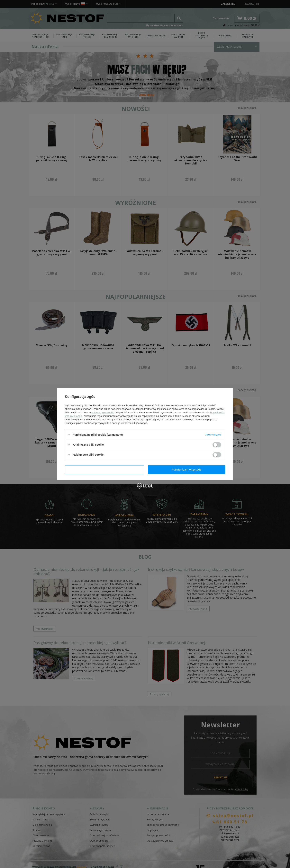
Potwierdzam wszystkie (186, 469)
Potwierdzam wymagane (104, 469)
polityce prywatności (103, 412)
